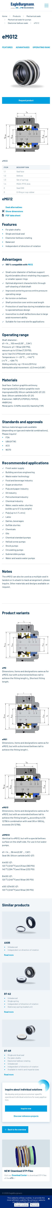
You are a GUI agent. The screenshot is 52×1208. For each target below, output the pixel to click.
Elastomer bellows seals (18, 23)
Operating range (42, 47)
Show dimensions (14, 211)
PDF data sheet (13, 215)
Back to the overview (17, 1129)
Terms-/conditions (10, 1198)
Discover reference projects (26, 1116)
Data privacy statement (12, 1202)
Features (7, 47)
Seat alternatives (14, 207)
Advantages (23, 47)
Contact (35, 1202)
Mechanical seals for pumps (19, 19)
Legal (27, 1202)
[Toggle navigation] (46, 5)
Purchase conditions (30, 1198)
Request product (26, 100)
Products (17, 16)
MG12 (30, 264)
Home (4, 16)
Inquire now (26, 1108)
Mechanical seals (33, 16)
